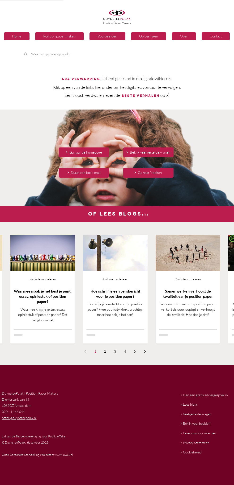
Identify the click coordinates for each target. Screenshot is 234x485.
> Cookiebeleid (191, 452)
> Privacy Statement (194, 443)
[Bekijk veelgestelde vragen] (148, 152)
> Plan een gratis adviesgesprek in (204, 395)
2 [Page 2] (105, 351)
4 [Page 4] (125, 351)
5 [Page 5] (135, 351)
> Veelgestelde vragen (195, 414)
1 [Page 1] (95, 351)
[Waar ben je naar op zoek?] (86, 54)
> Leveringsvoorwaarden (198, 433)
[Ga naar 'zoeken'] (148, 173)
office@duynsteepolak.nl (19, 418)
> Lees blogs (189, 404)
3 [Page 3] (115, 351)
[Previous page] (85, 351)
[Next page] (145, 351)
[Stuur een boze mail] (84, 173)
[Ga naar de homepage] (84, 152)
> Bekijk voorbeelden (195, 423)
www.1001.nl (63, 454)
